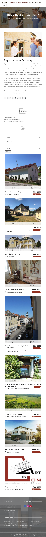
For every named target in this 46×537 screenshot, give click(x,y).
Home (8, 18)
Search (8, 151)
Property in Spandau (11, 487)
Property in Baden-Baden (13, 414)
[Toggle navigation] (4, 4)
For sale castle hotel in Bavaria (15, 289)
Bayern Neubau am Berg (13, 192)
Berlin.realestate (11, 510)
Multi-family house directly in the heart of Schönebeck (18, 346)
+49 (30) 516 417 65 (11, 507)
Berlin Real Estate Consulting (27, 535)
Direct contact (10, 512)
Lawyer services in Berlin (10, 117)
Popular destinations (18, 18)
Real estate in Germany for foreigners (14, 121)
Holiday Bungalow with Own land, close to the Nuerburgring (19, 385)
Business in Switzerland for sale (12, 119)
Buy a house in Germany (33, 18)
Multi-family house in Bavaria (15, 449)
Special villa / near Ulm (12, 254)
